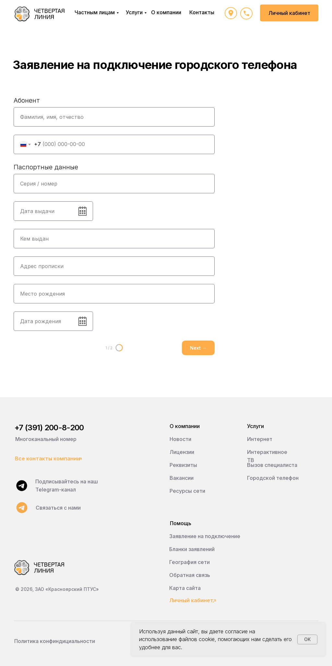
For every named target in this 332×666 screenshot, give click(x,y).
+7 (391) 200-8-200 (49, 427)
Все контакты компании (47, 458)
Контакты (201, 12)
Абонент (27, 100)
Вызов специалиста (272, 465)
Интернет (259, 439)
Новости (180, 439)
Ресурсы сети (187, 491)
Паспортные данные (46, 167)
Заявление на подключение (204, 536)
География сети (189, 562)
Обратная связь (189, 575)
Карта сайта (185, 588)
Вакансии (182, 478)
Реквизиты (183, 465)
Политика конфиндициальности (54, 641)
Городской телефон (273, 478)
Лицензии (182, 452)
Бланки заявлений (192, 549)
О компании (166, 12)
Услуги (134, 12)
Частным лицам (95, 12)
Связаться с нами (58, 507)
